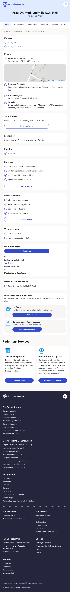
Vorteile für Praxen (43, 516)
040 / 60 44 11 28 (16, 46)
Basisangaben (41, 522)
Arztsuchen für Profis (11, 552)
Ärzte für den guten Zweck (46, 532)
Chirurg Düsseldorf (10, 427)
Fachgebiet (32, 24)
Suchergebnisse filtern (53, 380)
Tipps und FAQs (9, 516)
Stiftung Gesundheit (43, 543)
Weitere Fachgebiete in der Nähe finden (18, 501)
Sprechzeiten (18, 24)
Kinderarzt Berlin (9, 418)
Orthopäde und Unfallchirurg (14, 494)
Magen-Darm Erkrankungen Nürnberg (17, 445)
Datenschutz (7, 567)
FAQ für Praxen (41, 519)
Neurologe (7, 482)
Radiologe (6, 478)
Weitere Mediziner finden (12, 434)
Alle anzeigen (26, 186)
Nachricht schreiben (27, 329)
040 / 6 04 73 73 (15, 42)
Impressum (7, 563)
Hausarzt (6, 488)
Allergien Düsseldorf (10, 458)
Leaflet (51, 80)
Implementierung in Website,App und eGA (14, 547)
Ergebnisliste (17, 31)
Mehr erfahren (19, 380)
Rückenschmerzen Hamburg (14, 464)
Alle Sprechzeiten (27, 126)
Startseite (6, 31)
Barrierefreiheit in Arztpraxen (14, 519)
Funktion (44, 24)
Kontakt (39, 552)
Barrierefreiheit (8, 573)
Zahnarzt (6, 485)
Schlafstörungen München (13, 451)
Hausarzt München (10, 411)
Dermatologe (8, 498)
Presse (38, 549)
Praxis (7, 24)
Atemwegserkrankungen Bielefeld (16, 461)
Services (54, 24)
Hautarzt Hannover (10, 424)
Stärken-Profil (41, 528)
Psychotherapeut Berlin (12, 421)
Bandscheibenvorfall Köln (12, 454)
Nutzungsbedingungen (12, 570)
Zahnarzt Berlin (8, 414)
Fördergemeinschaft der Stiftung (48, 546)
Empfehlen (27, 251)
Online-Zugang (41, 525)
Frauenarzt (7, 491)
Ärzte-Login (32, 315)
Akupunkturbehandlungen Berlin (15, 448)
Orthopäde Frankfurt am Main (14, 430)
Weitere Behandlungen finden (14, 467)
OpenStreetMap (60, 80)
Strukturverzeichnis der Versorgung (16, 543)
